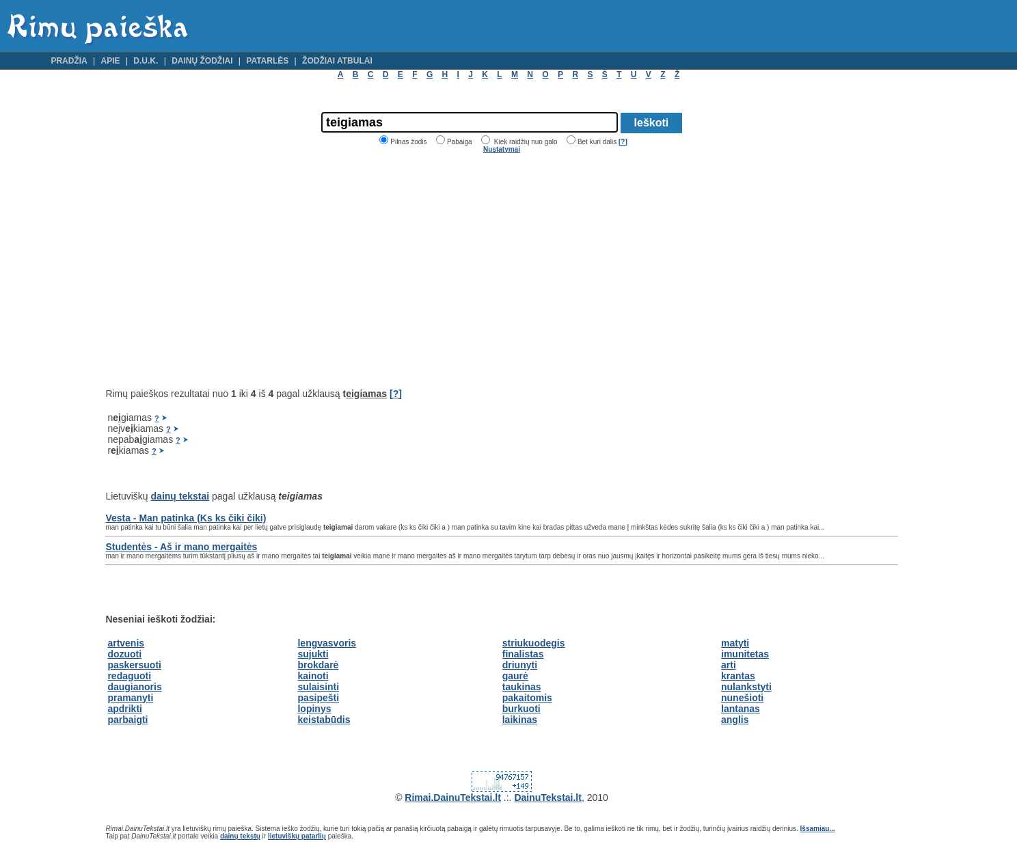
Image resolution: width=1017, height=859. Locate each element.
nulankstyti (746, 686)
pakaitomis (527, 697)
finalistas (523, 654)
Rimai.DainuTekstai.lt (453, 797)
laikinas (519, 719)
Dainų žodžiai (202, 61)
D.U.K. (145, 61)
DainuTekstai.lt (548, 797)
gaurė (515, 675)
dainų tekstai (180, 496)
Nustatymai (501, 149)
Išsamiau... (817, 828)
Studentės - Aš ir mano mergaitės (181, 546)
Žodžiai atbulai (337, 61)
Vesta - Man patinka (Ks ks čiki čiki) (185, 518)
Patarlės (267, 61)
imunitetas (745, 654)
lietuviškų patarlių (297, 836)
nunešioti (742, 697)
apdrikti (124, 708)
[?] (623, 142)
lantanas (740, 708)
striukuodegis (533, 643)
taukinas (521, 686)
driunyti (519, 664)
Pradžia (69, 61)
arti (728, 664)
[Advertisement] (220, 270)
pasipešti (318, 697)
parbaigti (127, 719)
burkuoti (521, 708)
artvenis (125, 643)
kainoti (312, 675)
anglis (734, 719)
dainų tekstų (240, 836)
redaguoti (129, 675)
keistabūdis (323, 719)
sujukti (312, 654)
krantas (738, 675)
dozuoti (124, 654)
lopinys (314, 708)
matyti (735, 643)
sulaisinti (318, 686)
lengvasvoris (326, 643)
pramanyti (130, 697)
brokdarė (317, 664)
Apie (110, 61)
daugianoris (134, 686)
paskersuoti (134, 664)
